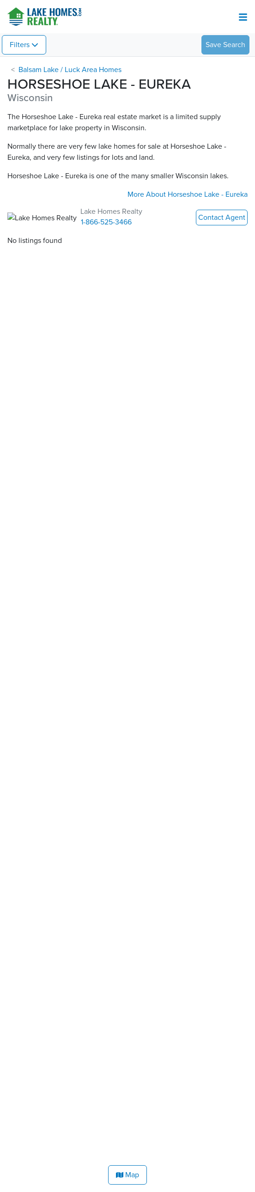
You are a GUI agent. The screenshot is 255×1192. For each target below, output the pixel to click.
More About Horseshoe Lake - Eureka (188, 194)
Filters (20, 44)
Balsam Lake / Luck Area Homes (69, 69)
